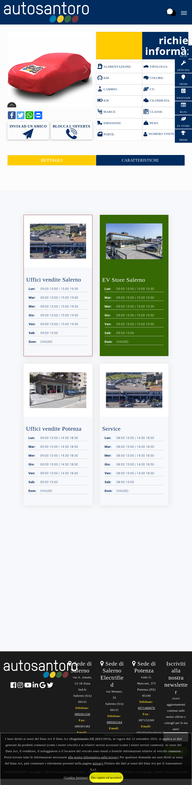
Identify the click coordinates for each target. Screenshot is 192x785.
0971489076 (146, 708)
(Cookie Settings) (76, 777)
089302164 (114, 722)
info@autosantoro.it (151, 732)
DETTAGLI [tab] (51, 160)
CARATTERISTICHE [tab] (140, 160)
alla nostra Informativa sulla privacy (93, 757)
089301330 (82, 714)
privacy (98, 763)
